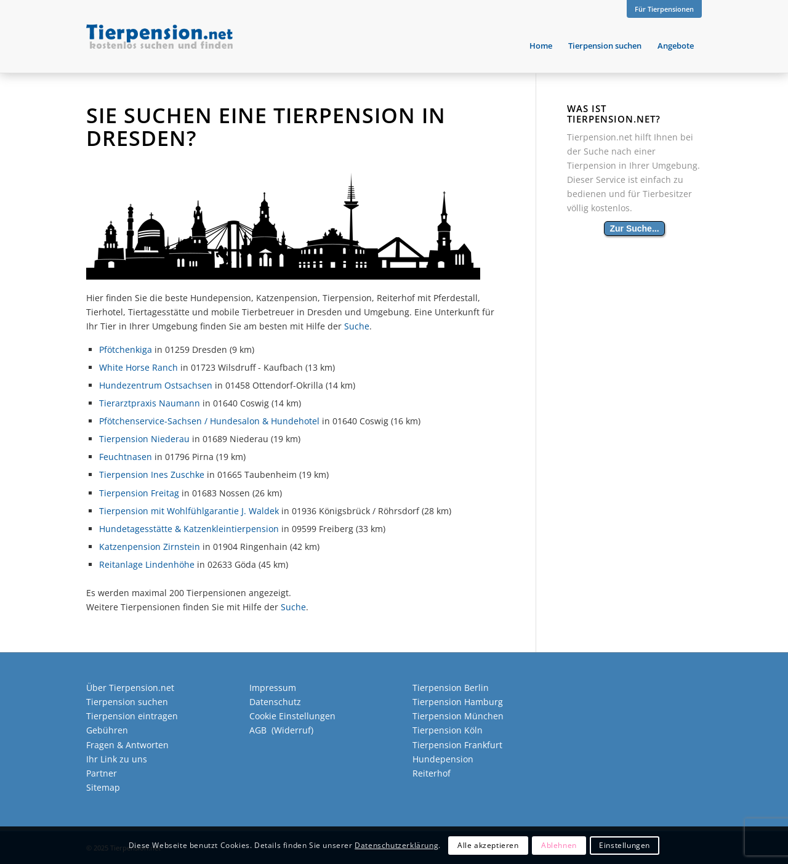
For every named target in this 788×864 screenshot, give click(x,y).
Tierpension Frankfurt (457, 745)
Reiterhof (431, 773)
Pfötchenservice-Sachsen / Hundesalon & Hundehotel (209, 421)
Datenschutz (275, 702)
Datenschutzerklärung (396, 845)
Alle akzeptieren (488, 845)
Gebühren (107, 730)
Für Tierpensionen (664, 9)
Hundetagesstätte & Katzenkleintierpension (189, 529)
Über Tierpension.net (130, 687)
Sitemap (103, 787)
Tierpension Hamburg (457, 702)
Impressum (272, 687)
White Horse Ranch (138, 367)
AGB (258, 730)
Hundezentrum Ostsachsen (155, 385)
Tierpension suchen (127, 702)
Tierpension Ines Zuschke (151, 474)
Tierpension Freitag (139, 493)
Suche (356, 326)
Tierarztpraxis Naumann (149, 403)
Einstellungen (624, 845)
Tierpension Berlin (450, 687)
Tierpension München (458, 716)
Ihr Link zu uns (116, 759)
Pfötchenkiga (125, 349)
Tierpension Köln (447, 730)
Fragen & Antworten (127, 745)
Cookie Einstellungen (292, 716)
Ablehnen (559, 845)
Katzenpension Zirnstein (149, 546)
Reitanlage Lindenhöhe (147, 564)
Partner (101, 773)
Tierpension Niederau (144, 439)
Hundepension (442, 759)
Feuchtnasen (125, 456)
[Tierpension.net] (159, 45)
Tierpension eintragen (132, 716)
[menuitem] (661, 9)
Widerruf (292, 730)
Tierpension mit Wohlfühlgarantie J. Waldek (189, 511)
